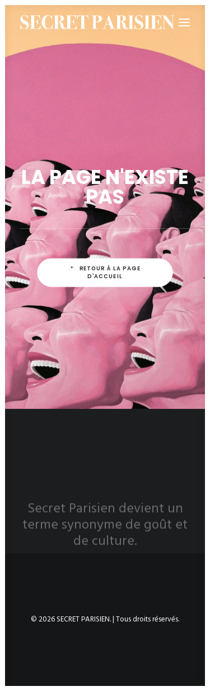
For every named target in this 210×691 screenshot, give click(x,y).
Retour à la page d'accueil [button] (106, 272)
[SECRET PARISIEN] (97, 22)
